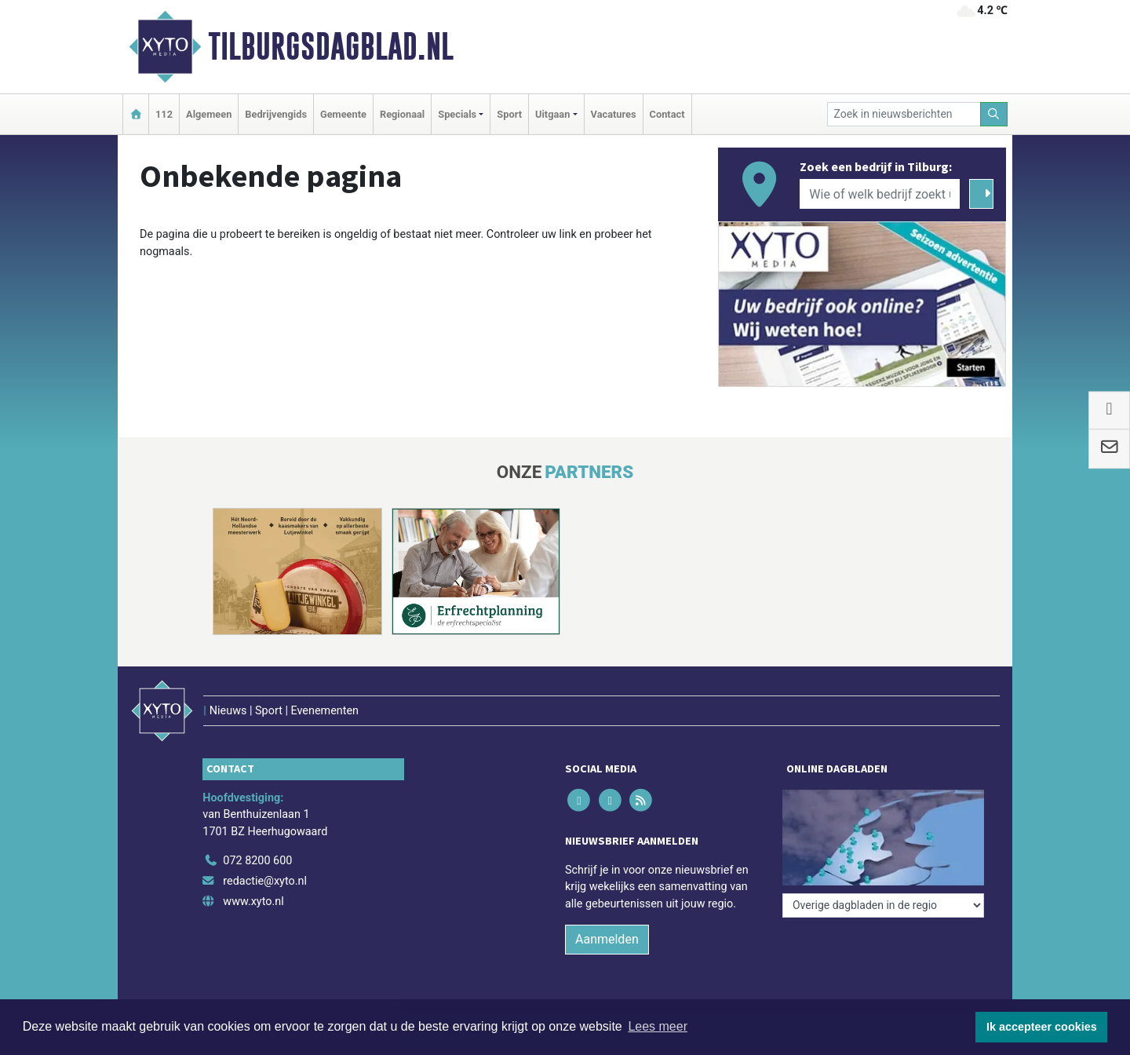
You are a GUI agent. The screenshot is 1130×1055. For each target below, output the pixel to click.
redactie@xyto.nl (265, 881)
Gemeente (343, 114)
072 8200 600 (257, 860)
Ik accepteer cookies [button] (1041, 1026)
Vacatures (613, 114)
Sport (509, 114)
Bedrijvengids (276, 114)
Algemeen (208, 114)
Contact (667, 114)
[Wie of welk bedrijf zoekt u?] (880, 194)
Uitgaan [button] (552, 114)
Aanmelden (607, 939)
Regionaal (402, 114)
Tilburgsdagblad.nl (331, 46)
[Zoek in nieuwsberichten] (904, 114)
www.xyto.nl (253, 901)
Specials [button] (457, 114)
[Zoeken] (994, 114)
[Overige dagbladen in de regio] (883, 905)
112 (164, 114)
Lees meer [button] (657, 1026)
